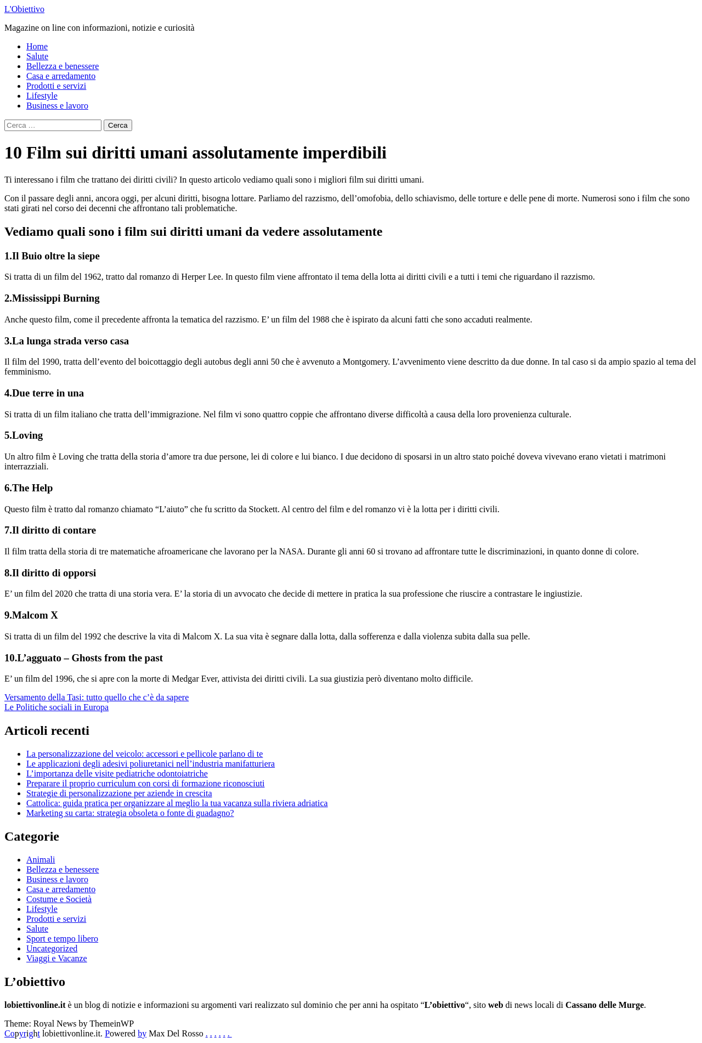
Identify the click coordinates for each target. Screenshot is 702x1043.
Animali (40, 859)
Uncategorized (51, 948)
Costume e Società (59, 899)
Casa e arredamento (60, 76)
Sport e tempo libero (62, 938)
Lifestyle (42, 95)
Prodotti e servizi (56, 85)
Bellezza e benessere (62, 66)
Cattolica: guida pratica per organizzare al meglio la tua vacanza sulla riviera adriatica (177, 803)
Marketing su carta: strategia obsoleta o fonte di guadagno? (130, 813)
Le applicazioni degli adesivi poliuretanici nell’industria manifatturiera (150, 763)
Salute (37, 56)
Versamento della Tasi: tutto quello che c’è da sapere (96, 697)
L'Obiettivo (24, 9)
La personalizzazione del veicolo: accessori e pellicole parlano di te (144, 753)
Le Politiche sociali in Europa (56, 707)
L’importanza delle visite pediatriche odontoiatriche (117, 773)
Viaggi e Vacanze (56, 958)
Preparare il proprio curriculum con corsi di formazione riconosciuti (145, 783)
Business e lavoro (57, 105)
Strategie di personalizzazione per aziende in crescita (119, 793)
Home (37, 46)
